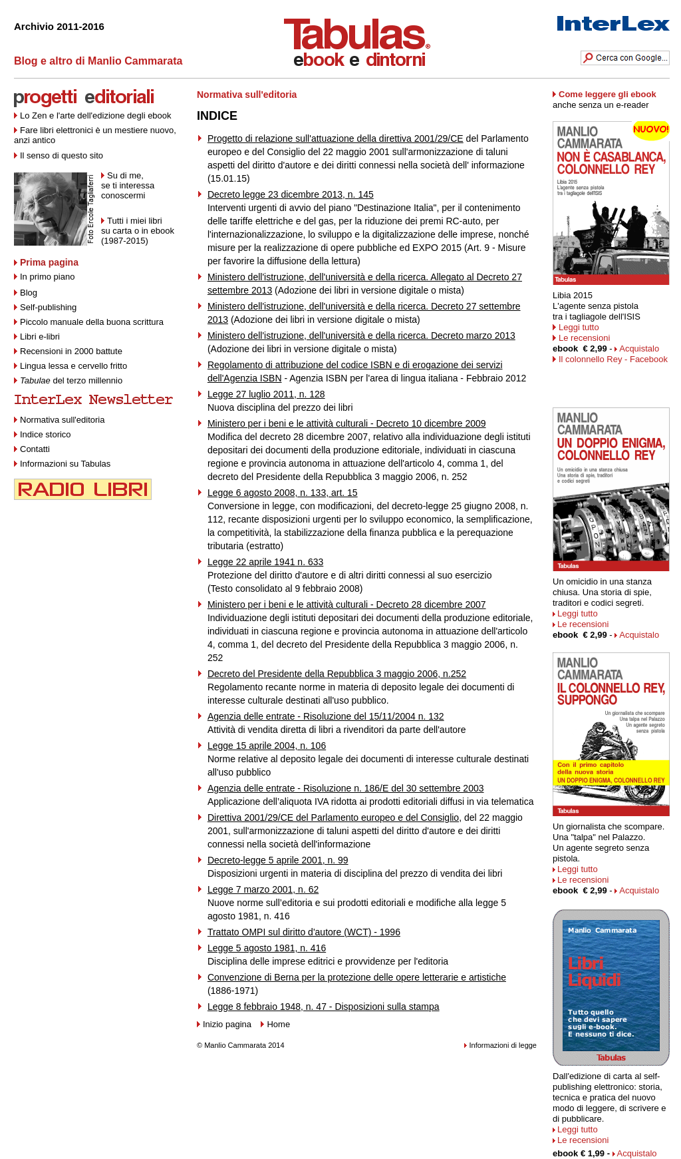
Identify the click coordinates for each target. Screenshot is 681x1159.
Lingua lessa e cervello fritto (73, 366)
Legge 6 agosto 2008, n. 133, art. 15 (282, 492)
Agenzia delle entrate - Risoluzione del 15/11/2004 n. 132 (325, 716)
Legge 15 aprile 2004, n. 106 (266, 745)
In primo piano (44, 277)
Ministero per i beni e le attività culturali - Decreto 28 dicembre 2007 (346, 604)
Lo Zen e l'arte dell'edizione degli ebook (96, 115)
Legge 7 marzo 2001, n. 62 (263, 889)
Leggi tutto (576, 327)
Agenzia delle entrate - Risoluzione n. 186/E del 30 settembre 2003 (345, 788)
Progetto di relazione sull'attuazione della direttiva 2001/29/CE (335, 138)
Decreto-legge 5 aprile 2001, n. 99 (277, 860)
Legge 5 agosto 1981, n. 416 (266, 948)
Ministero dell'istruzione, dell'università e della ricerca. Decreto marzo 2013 (361, 335)
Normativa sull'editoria (62, 420)
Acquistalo (639, 348)
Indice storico (42, 434)
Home (278, 1024)
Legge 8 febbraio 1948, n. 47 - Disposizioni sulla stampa (323, 1006)
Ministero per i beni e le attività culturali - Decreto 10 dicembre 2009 (346, 423)
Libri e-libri (40, 337)
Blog (25, 293)
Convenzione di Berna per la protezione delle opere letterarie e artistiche (356, 977)
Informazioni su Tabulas (62, 464)
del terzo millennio (71, 380)
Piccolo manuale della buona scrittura (92, 322)
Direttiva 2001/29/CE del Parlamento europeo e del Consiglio (333, 817)
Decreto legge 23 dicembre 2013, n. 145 (290, 194)
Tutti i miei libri (134, 221)
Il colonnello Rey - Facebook (613, 359)
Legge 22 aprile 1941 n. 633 (265, 562)
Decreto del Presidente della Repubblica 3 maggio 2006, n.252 (336, 673)
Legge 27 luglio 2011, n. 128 (266, 394)
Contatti (32, 449)
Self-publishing (48, 307)
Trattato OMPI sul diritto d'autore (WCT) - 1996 (303, 932)
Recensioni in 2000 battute (71, 351)
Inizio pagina (227, 1024)
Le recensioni (584, 338)
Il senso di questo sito (61, 155)
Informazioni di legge (503, 1045)
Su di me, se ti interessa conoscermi (127, 185)
